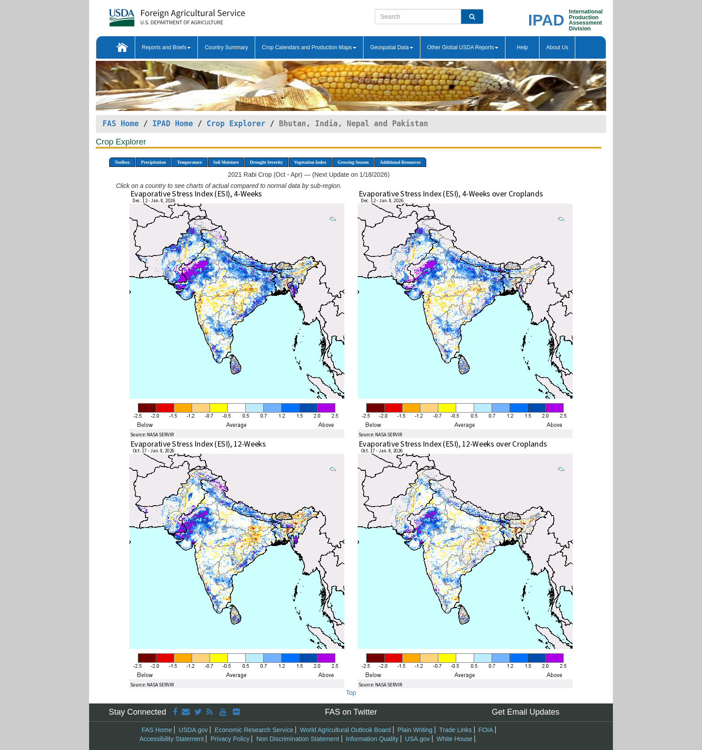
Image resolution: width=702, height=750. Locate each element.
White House (454, 738)
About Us (557, 47)
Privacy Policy (229, 738)
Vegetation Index (310, 162)
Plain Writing (415, 729)
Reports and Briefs (166, 47)
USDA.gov (193, 729)
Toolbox (122, 162)
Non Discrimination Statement (297, 738)
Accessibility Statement (172, 738)
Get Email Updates (525, 711)
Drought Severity (266, 162)
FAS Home (121, 123)
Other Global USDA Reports (462, 47)
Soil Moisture (226, 162)
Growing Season (353, 162)
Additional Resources (400, 162)
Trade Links (455, 729)
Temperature (189, 162)
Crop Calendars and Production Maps (309, 47)
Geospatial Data (391, 47)
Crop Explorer (235, 123)
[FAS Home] (154, 14)
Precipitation (153, 162)
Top (351, 692)
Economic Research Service (253, 729)
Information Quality (372, 738)
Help (522, 47)
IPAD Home (172, 123)
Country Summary (226, 47)
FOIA (486, 729)
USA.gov (417, 738)
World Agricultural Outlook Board (345, 729)
